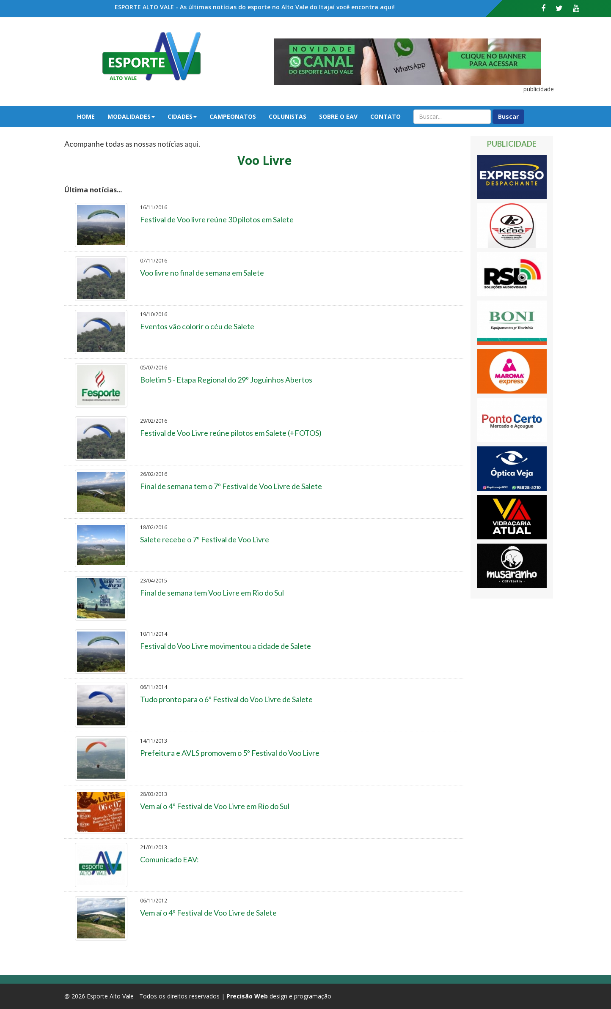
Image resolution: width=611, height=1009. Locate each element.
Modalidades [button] (131, 116)
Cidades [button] (182, 116)
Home (86, 116)
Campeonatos (232, 116)
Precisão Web (247, 996)
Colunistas (287, 116)
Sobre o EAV (338, 116)
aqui (191, 143)
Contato (385, 116)
